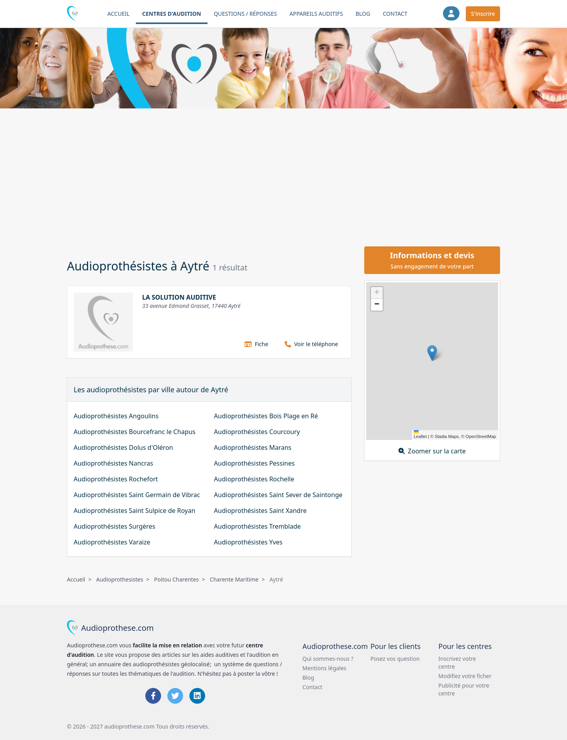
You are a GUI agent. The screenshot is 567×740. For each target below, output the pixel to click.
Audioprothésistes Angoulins (116, 416)
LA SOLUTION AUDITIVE (179, 297)
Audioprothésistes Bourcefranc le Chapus (134, 431)
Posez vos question (395, 658)
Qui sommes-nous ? (328, 658)
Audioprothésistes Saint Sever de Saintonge (278, 494)
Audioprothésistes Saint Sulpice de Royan (134, 510)
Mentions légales (324, 668)
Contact (395, 13)
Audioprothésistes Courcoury (257, 431)
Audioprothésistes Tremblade (257, 526)
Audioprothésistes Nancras (113, 463)
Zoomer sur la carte (432, 451)
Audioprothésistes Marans (252, 447)
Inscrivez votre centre (457, 662)
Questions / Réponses (245, 13)
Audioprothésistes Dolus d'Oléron (123, 447)
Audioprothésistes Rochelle (254, 479)
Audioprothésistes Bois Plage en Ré (266, 416)
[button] (432, 353)
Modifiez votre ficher (464, 676)
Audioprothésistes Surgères (114, 526)
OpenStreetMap (480, 436)
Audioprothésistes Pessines (254, 463)
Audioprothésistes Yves (248, 542)
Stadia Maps (447, 436)
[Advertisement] (283, 176)
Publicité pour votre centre (463, 689)
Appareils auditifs (316, 13)
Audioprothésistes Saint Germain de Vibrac (137, 494)
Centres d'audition (171, 13)
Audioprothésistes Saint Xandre (260, 510)
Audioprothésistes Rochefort (116, 479)
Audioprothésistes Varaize (112, 542)
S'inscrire (483, 13)
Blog (363, 13)
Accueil (118, 13)
